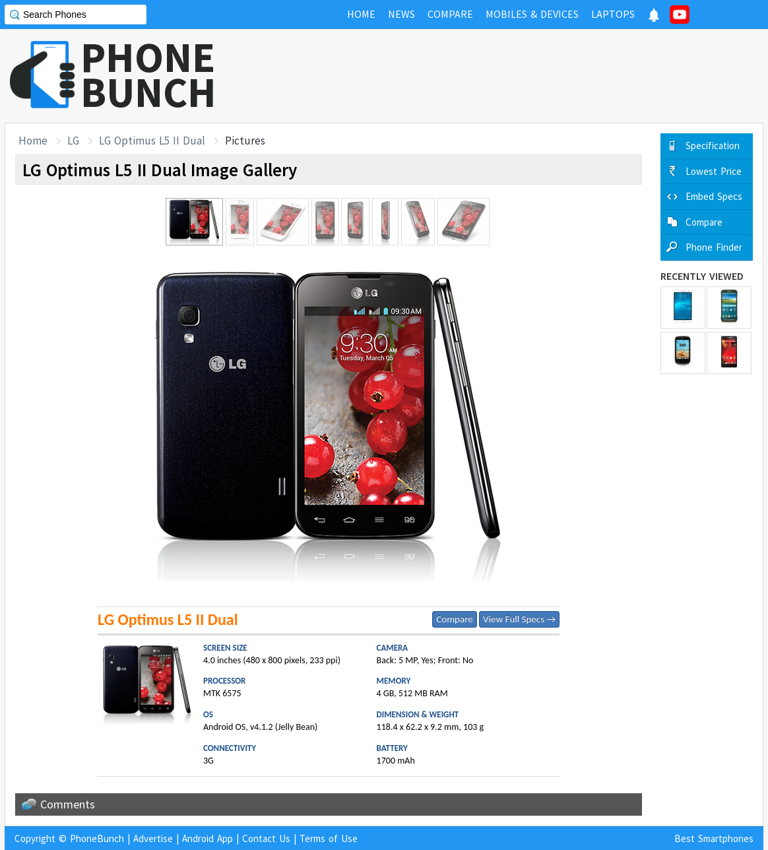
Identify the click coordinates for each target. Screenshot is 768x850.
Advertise (153, 838)
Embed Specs (714, 196)
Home (33, 140)
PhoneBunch (97, 838)
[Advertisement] (523, 76)
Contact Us (266, 838)
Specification (713, 145)
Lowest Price (714, 171)
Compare (454, 619)
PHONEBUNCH (148, 75)
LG (73, 140)
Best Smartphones (713, 838)
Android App (207, 838)
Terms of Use (329, 838)
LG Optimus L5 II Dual (152, 140)
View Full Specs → (519, 619)
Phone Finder (714, 247)
